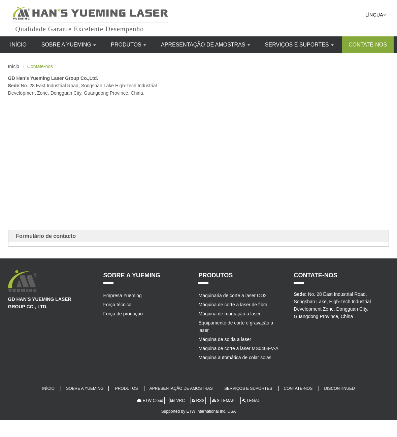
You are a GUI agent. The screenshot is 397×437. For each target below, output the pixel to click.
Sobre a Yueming (68, 45)
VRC (177, 400)
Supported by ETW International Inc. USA (198, 411)
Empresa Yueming (122, 295)
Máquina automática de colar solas (234, 357)
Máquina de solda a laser (224, 339)
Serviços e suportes (299, 45)
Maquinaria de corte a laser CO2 (232, 295)
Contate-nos (368, 45)
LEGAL (251, 400)
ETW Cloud (150, 400)
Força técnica (117, 304)
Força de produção (123, 313)
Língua (375, 15)
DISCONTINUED (339, 388)
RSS (198, 400)
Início (18, 45)
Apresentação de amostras (205, 45)
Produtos (128, 45)
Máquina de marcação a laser (229, 313)
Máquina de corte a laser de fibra (232, 304)
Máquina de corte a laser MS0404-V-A (238, 348)
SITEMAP (223, 400)
